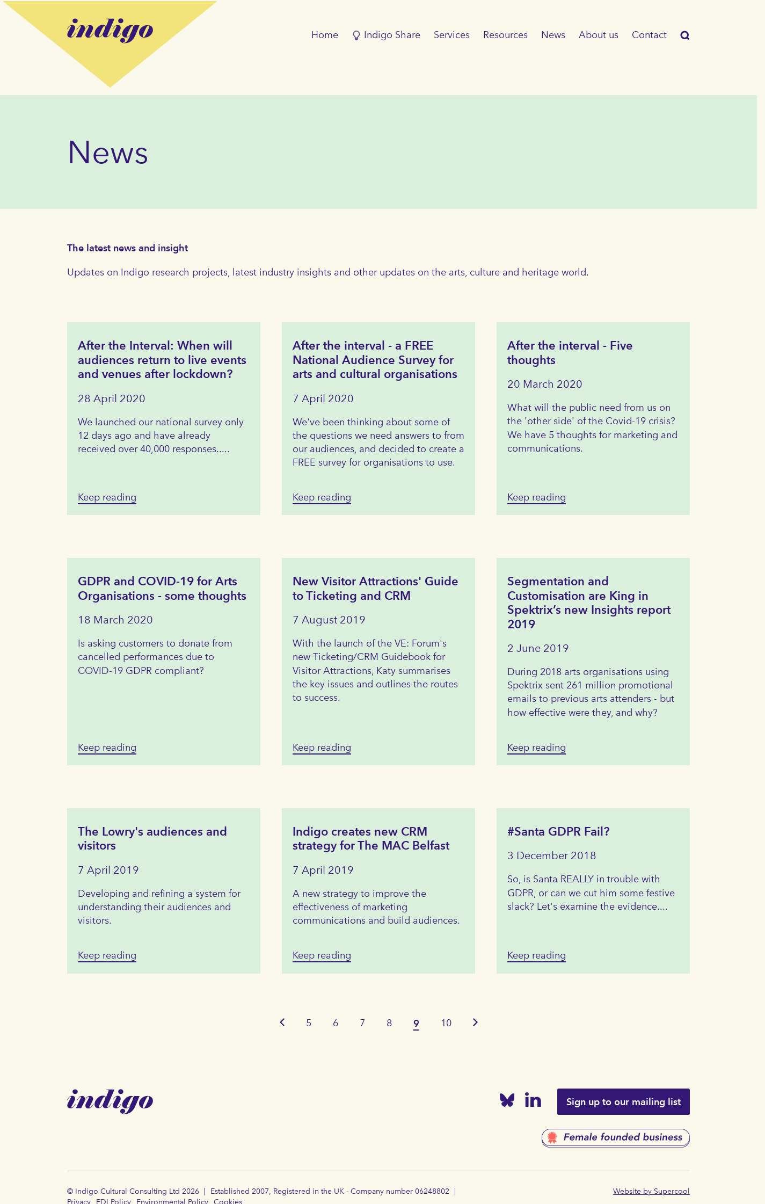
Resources (505, 35)
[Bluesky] (507, 1102)
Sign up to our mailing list (623, 1101)
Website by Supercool (651, 1191)
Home (324, 35)
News (553, 35)
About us (598, 35)
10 (446, 1023)
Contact (649, 35)
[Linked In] (533, 1101)
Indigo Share (386, 35)
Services (452, 35)
